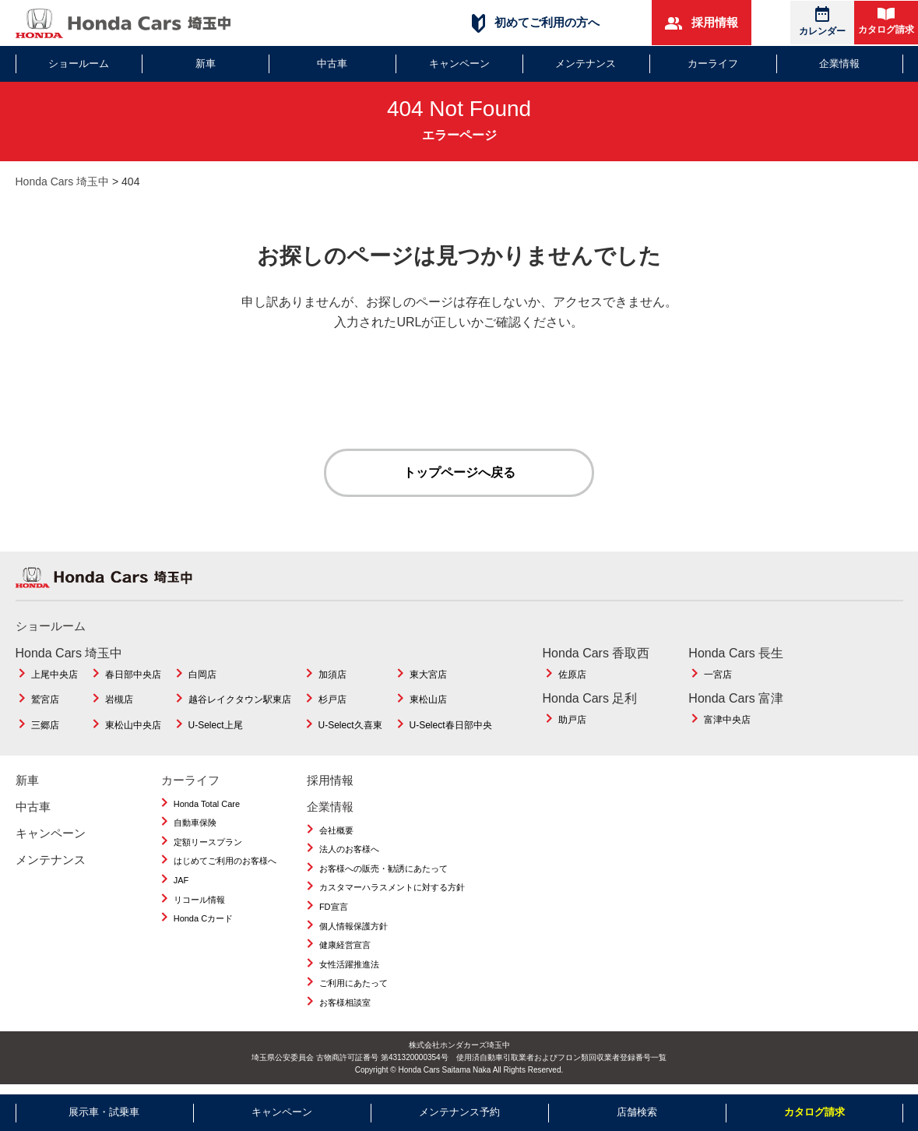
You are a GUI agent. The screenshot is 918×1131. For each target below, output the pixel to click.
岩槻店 (119, 700)
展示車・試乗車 (104, 1112)
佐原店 (572, 674)
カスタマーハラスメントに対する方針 (392, 888)
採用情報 (701, 23)
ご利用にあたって (353, 983)
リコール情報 (199, 899)
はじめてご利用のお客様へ (225, 861)
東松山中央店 (133, 725)
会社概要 (336, 830)
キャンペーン (459, 63)
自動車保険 (195, 822)
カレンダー (822, 21)
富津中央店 (727, 719)
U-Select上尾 (215, 725)
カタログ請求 (886, 21)
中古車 (332, 63)
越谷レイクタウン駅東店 (239, 700)
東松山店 (428, 700)
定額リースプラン (208, 842)
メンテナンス (585, 63)
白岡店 (202, 674)
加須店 (332, 674)
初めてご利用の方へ (536, 23)
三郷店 (45, 725)
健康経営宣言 (345, 945)
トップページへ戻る (459, 472)
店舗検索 (637, 1112)
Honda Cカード (203, 918)
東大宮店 (428, 674)
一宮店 (718, 674)
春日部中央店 (133, 674)
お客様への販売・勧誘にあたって (383, 868)
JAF (181, 880)
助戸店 (572, 719)
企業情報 (839, 63)
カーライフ (713, 63)
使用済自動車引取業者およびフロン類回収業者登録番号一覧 (561, 1057)
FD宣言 (333, 906)
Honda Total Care (207, 804)
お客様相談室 (345, 1002)
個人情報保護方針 (353, 926)
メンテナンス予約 (459, 1112)
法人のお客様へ (349, 849)
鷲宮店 (45, 700)
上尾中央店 (54, 674)
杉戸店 (332, 700)
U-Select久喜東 (350, 725)
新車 (205, 63)
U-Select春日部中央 (451, 725)
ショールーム (78, 63)
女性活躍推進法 (349, 964)
